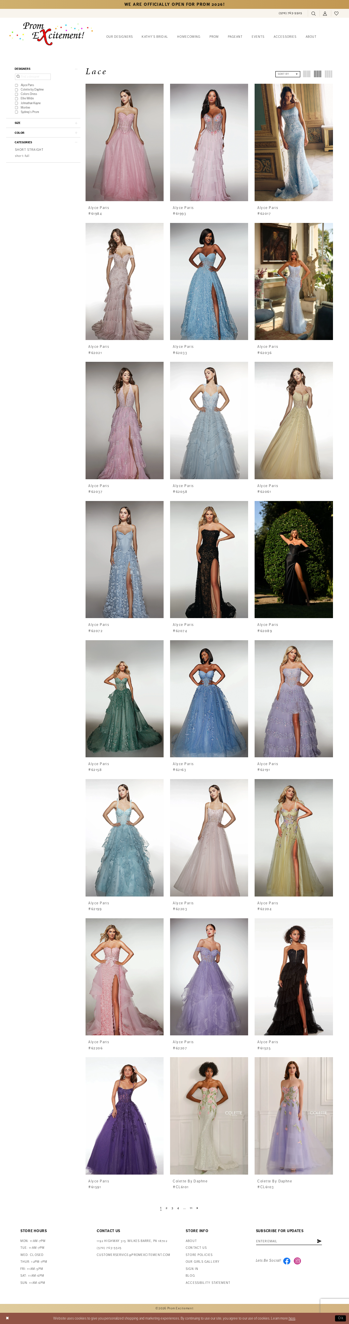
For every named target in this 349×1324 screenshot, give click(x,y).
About (191, 1241)
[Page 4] (178, 1208)
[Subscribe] (322, 1241)
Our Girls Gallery (202, 1262)
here (292, 1318)
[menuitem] (290, 13)
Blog (190, 1276)
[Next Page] (197, 1208)
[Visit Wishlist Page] (337, 13)
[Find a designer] (32, 77)
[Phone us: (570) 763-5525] (290, 13)
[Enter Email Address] (290, 1241)
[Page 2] (166, 1208)
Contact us (196, 1248)
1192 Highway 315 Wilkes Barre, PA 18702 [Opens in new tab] (132, 1241)
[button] (325, 13)
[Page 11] (191, 1208)
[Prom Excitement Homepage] (51, 33)
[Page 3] (172, 1208)
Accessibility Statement (208, 1283)
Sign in (192, 1269)
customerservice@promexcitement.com (133, 1255)
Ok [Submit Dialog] (341, 1318)
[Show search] (313, 13)
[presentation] (125, 142)
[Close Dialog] (7, 1318)
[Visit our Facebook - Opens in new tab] (287, 1261)
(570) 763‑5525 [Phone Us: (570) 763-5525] (109, 1248)
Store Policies (199, 1255)
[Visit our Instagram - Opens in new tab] (298, 1261)
